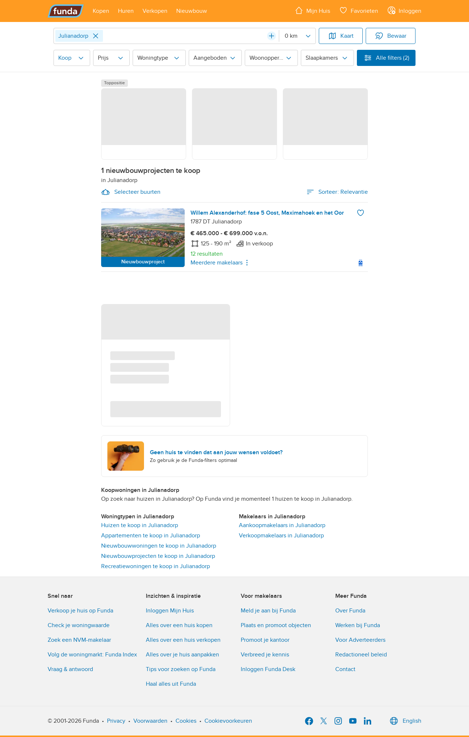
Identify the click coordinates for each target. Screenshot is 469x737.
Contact (345, 669)
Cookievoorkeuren (228, 721)
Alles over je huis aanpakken (182, 654)
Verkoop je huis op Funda (80, 610)
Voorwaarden (150, 721)
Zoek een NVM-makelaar (79, 640)
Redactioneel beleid (361, 654)
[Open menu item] (101, 11)
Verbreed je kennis (265, 654)
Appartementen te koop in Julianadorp (150, 535)
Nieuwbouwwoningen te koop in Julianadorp (158, 545)
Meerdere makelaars (221, 262)
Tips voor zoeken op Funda (180, 669)
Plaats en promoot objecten (276, 625)
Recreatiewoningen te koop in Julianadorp (155, 566)
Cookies (186, 721)
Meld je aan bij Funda (268, 610)
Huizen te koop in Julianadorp (139, 525)
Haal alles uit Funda (171, 684)
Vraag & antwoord (70, 669)
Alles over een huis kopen (179, 625)
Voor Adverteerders (360, 640)
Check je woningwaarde (79, 625)
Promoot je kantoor (265, 640)
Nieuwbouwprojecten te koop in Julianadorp (158, 556)
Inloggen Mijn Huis (170, 610)
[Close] (95, 36)
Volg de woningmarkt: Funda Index (92, 654)
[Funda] (66, 11)
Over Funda (350, 610)
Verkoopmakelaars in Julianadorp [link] (281, 535)
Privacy (116, 721)
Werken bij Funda (357, 625)
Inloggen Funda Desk (268, 669)
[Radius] (297, 36)
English (404, 721)
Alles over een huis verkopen (183, 640)
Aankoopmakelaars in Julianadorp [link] (282, 525)
